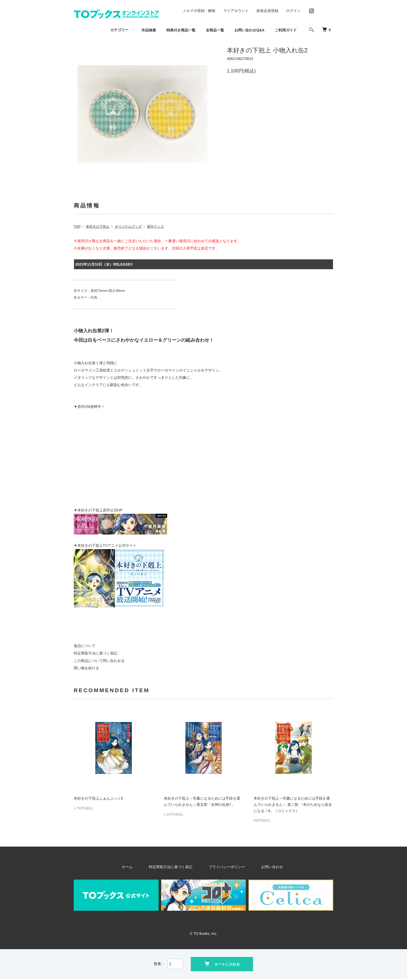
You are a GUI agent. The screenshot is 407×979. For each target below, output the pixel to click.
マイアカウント (236, 11)
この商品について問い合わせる (99, 661)
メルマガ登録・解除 (199, 11)
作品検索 (148, 30)
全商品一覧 (215, 30)
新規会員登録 (267, 11)
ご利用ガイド (286, 30)
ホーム (140, 867)
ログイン (293, 11)
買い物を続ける (86, 668)
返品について (85, 646)
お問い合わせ (261, 867)
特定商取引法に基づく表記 (95, 653)
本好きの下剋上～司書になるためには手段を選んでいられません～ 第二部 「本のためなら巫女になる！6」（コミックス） (293, 804)
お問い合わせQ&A (249, 30)
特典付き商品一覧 (180, 30)
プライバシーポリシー (224, 867)
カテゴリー (119, 30)
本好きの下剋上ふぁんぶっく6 (98, 798)
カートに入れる (222, 963)
